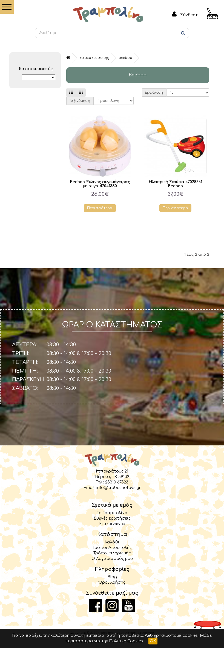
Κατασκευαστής (94, 58)
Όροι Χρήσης (112, 582)
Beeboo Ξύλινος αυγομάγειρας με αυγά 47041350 (100, 184)
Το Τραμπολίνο (112, 513)
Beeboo (125, 58)
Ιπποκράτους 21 (112, 471)
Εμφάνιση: (154, 92)
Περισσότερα (100, 208)
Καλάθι (112, 542)
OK (153, 641)
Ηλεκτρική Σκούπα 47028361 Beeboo (175, 184)
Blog (112, 577)
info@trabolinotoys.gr (118, 487)
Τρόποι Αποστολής (112, 547)
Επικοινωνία (112, 524)
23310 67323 (116, 482)
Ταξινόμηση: (80, 101)
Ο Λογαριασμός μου (112, 558)
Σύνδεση (189, 15)
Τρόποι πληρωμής (112, 553)
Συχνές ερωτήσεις (112, 518)
